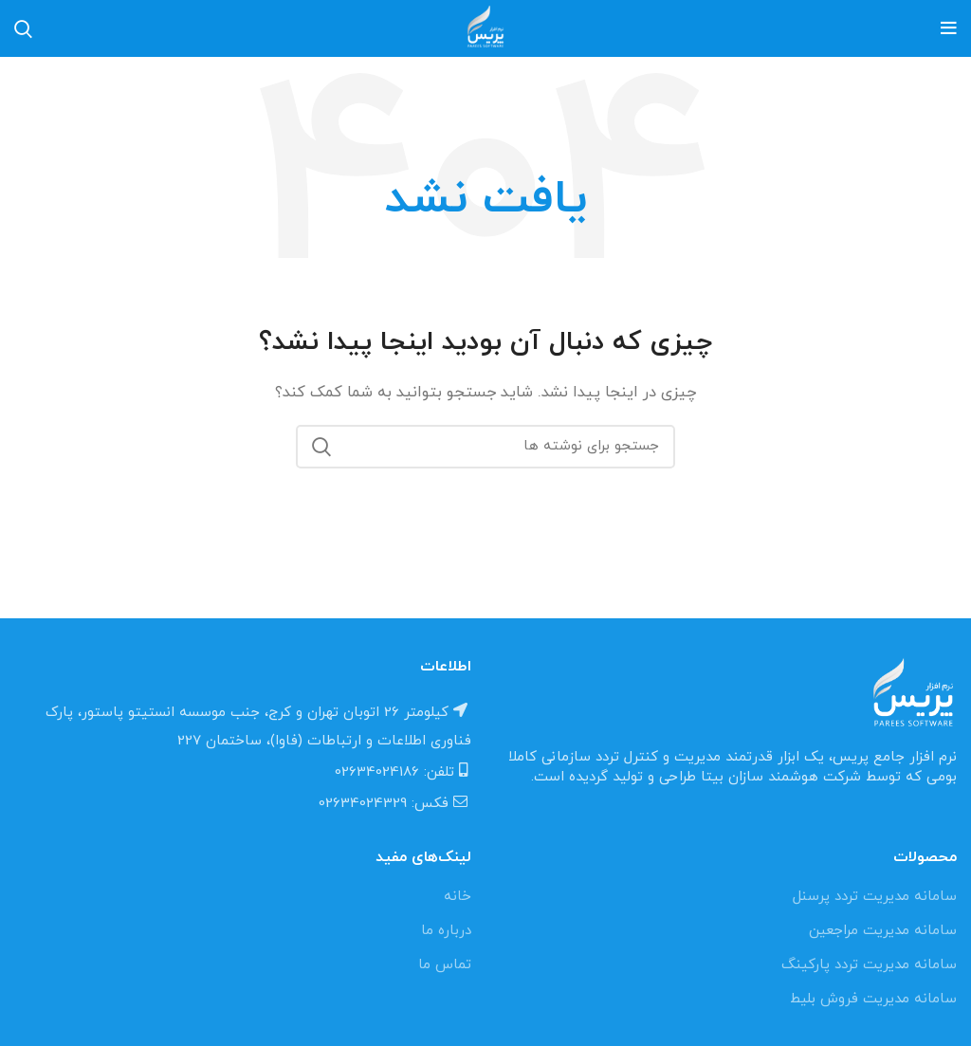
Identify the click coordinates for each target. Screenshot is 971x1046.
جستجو (321, 446)
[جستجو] (485, 446)
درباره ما (446, 931)
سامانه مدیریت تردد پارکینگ (869, 965)
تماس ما (444, 965)
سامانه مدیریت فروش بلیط (873, 999)
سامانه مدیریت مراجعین (883, 931)
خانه (457, 897)
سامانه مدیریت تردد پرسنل (875, 897)
